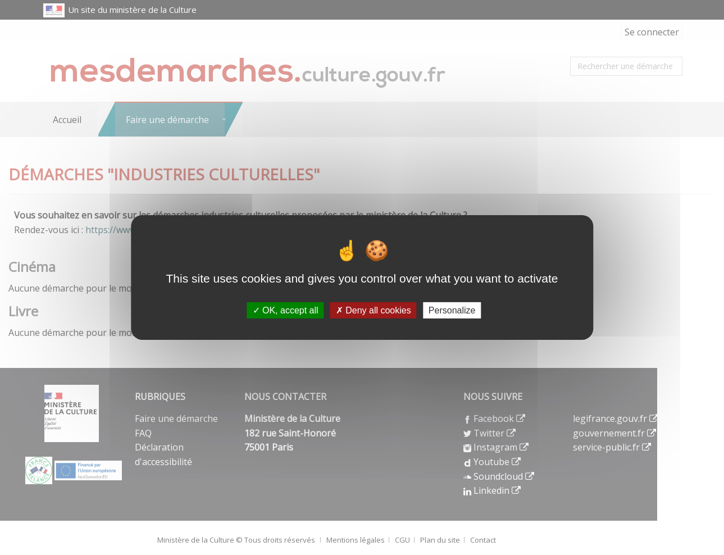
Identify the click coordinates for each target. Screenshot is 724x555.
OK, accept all (285, 310)
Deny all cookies (373, 310)
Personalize (452, 310)
